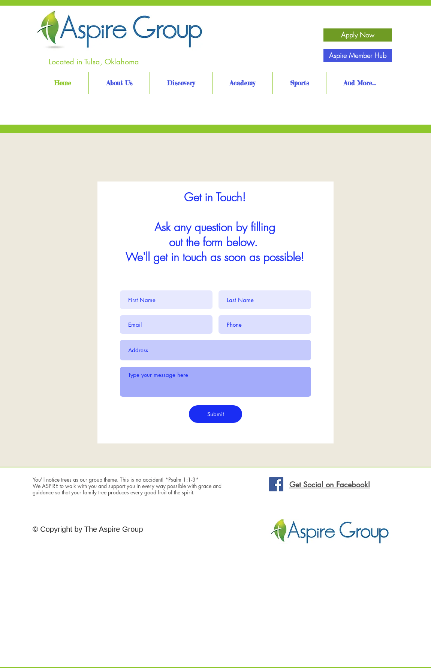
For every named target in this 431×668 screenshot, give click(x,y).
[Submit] (215, 414)
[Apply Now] (358, 35)
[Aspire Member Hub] (358, 55)
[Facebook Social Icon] (276, 484)
